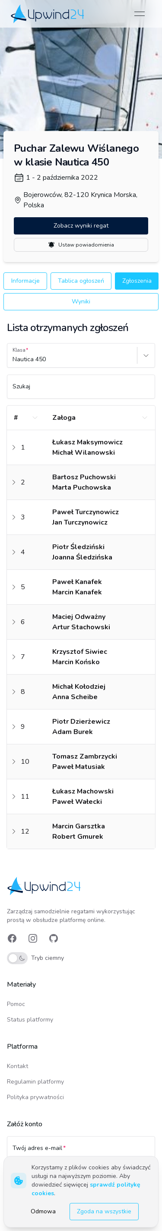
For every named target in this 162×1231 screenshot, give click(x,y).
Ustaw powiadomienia (81, 244)
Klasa (19, 350)
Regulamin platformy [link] (35, 1082)
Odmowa (43, 1211)
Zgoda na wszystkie (104, 1211)
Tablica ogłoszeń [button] (81, 281)
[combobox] (13, 359)
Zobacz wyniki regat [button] (81, 226)
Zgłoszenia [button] (137, 281)
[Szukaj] (81, 390)
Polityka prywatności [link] (35, 1097)
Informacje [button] (25, 281)
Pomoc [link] (16, 1004)
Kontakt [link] (17, 1066)
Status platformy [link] (30, 1019)
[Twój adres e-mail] (81, 1152)
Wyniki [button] (81, 301)
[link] (48, 13)
